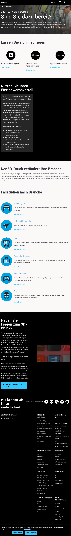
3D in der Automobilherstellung (61, 442)
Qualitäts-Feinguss (42, 421)
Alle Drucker (40, 467)
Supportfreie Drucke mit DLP (44, 437)
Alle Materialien (59, 483)
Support (39, 501)
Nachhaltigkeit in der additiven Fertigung (43, 482)
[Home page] (1, 7)
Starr (56, 475)
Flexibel (57, 478)
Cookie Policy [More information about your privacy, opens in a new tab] (27, 529)
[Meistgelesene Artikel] (62, 417)
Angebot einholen (42, 506)
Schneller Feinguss (42, 475)
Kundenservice (41, 512)
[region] (35, 530)
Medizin (57, 456)
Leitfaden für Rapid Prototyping (60, 432)
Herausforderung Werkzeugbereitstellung (61, 422)
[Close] (68, 527)
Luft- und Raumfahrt (60, 462)
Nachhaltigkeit (59, 517)
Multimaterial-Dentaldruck (44, 428)
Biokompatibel (59, 480)
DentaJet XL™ (41, 462)
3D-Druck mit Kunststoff (61, 446)
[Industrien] (62, 451)
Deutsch (53, 2)
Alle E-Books (40, 441)
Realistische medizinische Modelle (62, 437)
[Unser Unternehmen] (62, 499)
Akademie (57, 514)
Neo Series (40, 459)
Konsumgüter (58, 464)
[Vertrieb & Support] (45, 498)
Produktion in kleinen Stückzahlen (60, 427)
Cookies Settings (17, 532)
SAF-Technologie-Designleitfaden (42, 432)
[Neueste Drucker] (45, 451)
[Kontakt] (60, 2)
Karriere (57, 511)
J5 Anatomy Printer (42, 464)
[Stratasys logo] (3, 2)
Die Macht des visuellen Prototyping (43, 425)
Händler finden (41, 504)
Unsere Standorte (59, 509)
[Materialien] (62, 472)
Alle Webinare (41, 493)
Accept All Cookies (31, 532)
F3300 (39, 454)
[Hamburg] (69, 2)
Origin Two (40, 456)
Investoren (58, 519)
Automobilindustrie (60, 459)
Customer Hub (41, 509)
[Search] (64, 2)
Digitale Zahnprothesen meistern (44, 489)
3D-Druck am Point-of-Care (45, 485)
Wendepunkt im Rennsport (44, 478)
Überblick (57, 503)
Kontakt (57, 506)
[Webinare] (45, 472)
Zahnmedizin (58, 454)
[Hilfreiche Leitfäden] (45, 417)
